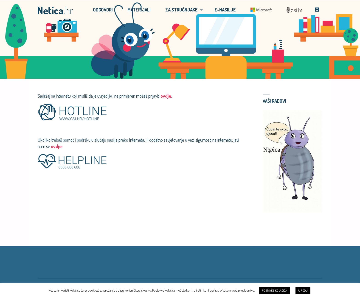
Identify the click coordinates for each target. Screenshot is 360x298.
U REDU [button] (303, 290)
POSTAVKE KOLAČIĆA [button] (274, 290)
